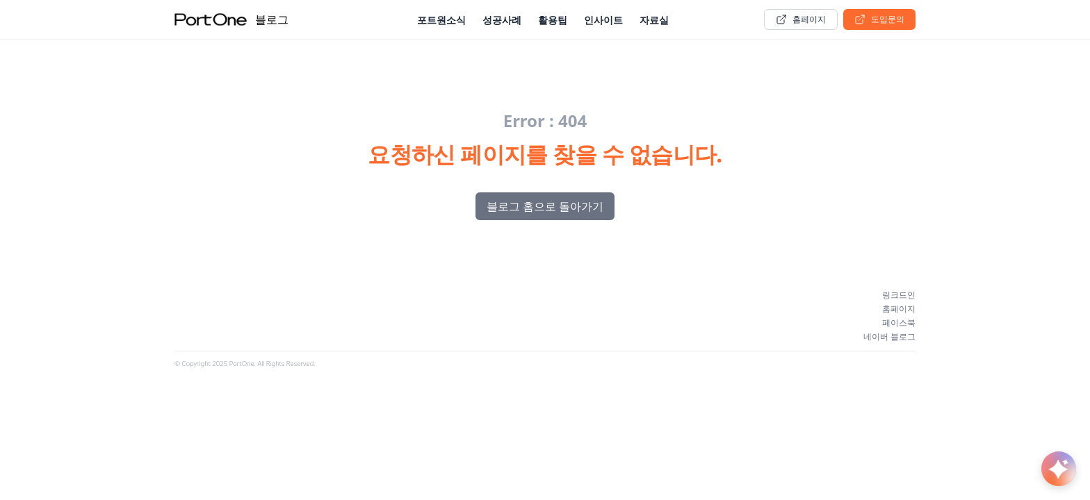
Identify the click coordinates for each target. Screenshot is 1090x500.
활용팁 (552, 19)
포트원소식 (441, 19)
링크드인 (899, 295)
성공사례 (501, 19)
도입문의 (879, 19)
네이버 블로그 (889, 336)
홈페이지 (801, 19)
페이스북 (899, 322)
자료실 (654, 19)
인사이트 (603, 19)
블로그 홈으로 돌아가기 (545, 206)
